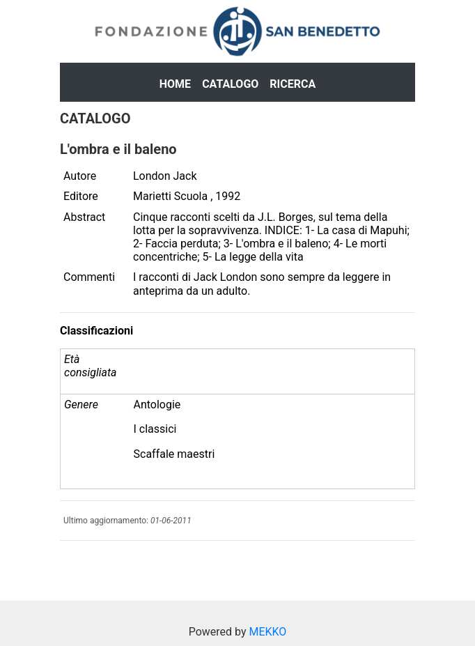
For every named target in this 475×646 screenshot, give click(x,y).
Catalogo (230, 84)
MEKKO (267, 631)
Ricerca (293, 84)
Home (175, 84)
